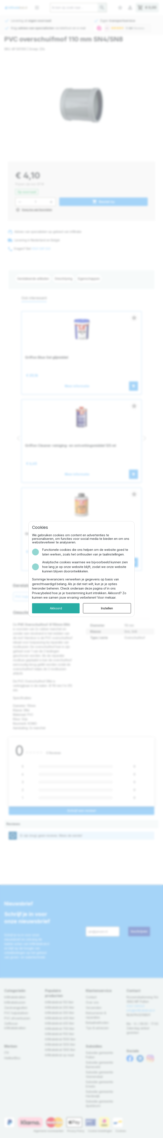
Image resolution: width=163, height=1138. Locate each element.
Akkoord (56, 608)
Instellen (107, 608)
